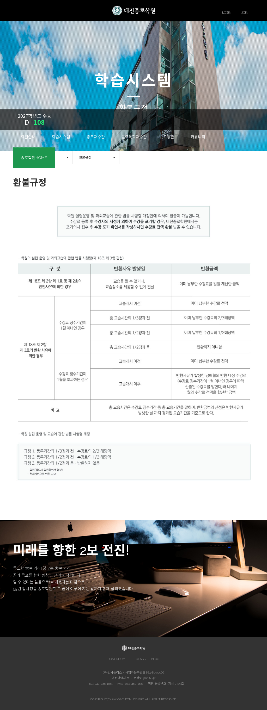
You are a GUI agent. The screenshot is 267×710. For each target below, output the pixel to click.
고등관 (168, 137)
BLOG (155, 659)
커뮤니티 (198, 137)
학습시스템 (61, 137)
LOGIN (226, 12)
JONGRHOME (117, 659)
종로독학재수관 (134, 137)
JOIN (244, 12)
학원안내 (28, 137)
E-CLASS (139, 659)
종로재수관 (96, 137)
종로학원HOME (34, 157)
